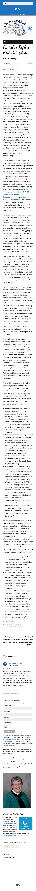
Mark (6, 625)
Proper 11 (18, 627)
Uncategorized (9, 621)
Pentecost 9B (9, 627)
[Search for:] (18, 3)
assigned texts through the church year (16, 739)
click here (19, 836)
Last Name (7, 717)
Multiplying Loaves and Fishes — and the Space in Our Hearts (10, 639)
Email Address (8, 706)
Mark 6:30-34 (13, 625)
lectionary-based (8, 745)
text (6, 727)
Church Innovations (9, 823)
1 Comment (29, 63)
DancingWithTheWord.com (12, 768)
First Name (7, 711)
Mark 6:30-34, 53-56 (11, 70)
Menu (7, 42)
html (6, 725)
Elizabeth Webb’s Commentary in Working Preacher (16, 194)
